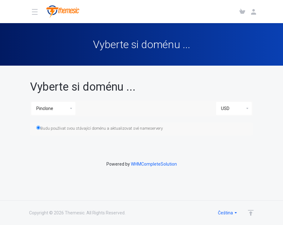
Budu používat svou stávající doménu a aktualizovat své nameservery (99, 128)
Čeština (228, 212)
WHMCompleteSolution (154, 164)
